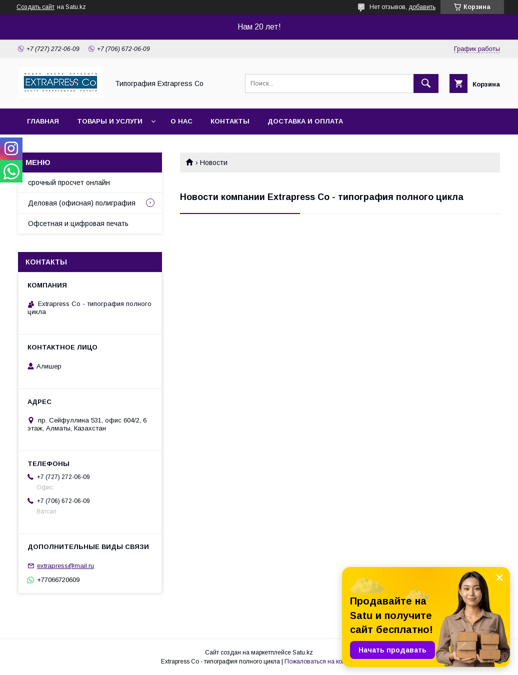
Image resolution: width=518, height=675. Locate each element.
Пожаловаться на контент (321, 661)
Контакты (230, 121)
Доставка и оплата (305, 121)
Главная (43, 121)
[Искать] (426, 83)
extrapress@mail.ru (65, 566)
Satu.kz (302, 652)
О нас (181, 121)
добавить (422, 7)
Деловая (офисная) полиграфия (82, 203)
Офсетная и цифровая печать (78, 224)
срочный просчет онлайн (69, 182)
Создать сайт (35, 7)
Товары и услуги (109, 121)
